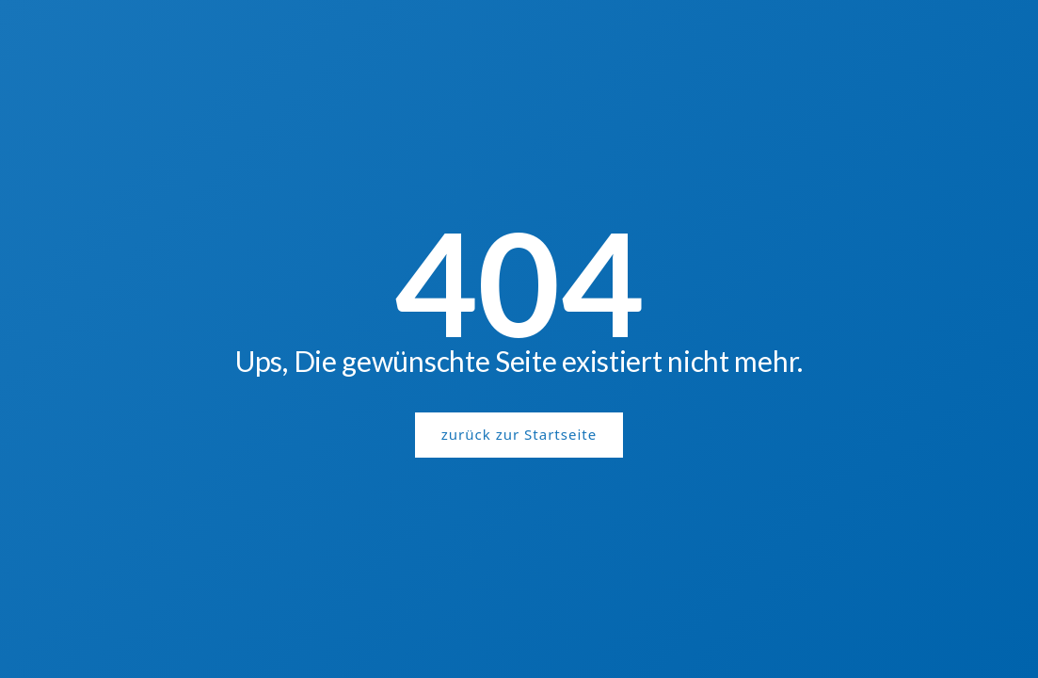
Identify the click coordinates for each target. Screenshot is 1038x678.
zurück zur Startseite (519, 434)
